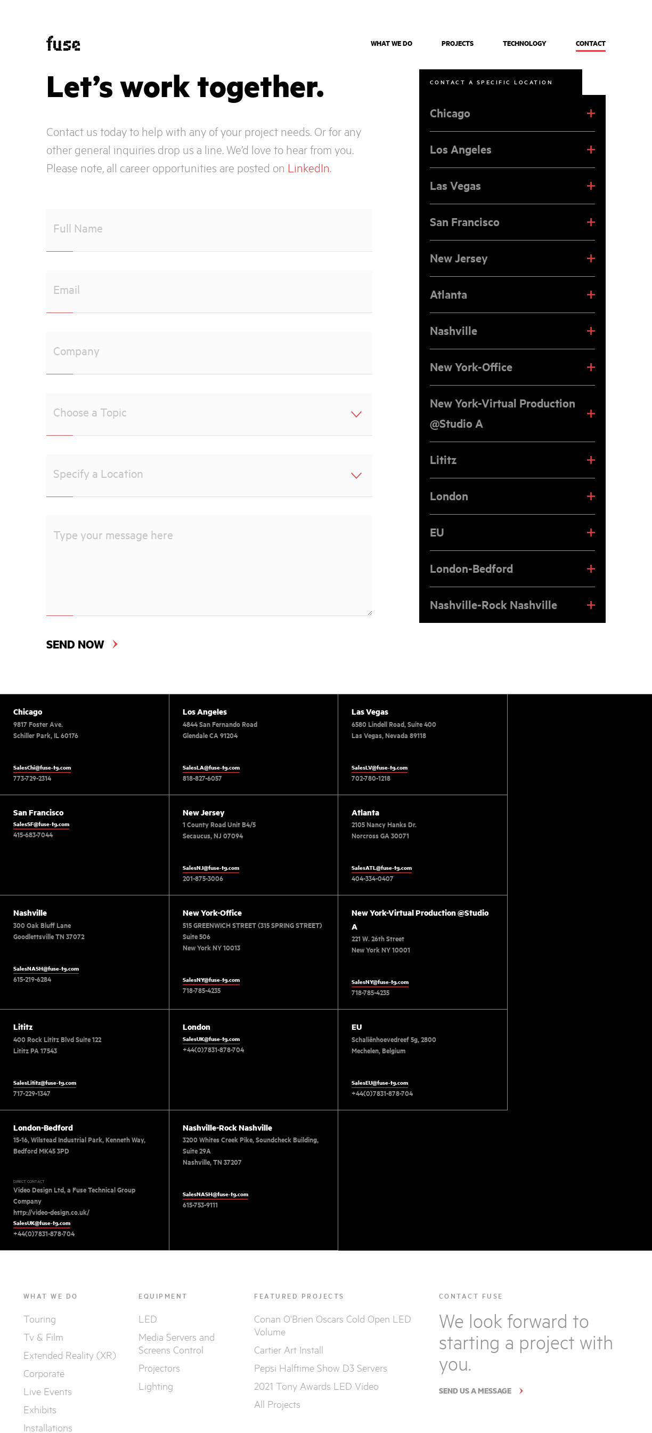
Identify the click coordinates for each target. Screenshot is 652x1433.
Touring (39, 1229)
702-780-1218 (358, 778)
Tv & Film (43, 1248)
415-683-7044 (522, 734)
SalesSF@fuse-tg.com (530, 723)
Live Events (47, 1302)
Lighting (155, 1297)
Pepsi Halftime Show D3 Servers (320, 1278)
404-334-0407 (197, 878)
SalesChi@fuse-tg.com (42, 767)
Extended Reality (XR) (69, 1266)
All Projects (277, 1315)
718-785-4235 (521, 889)
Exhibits (39, 1320)
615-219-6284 (358, 878)
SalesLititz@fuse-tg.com (207, 979)
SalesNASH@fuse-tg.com (372, 867)
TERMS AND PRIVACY (592, 1388)
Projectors (159, 1278)
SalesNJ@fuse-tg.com (41, 867)
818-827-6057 (196, 778)
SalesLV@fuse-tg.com (367, 767)
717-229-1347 (195, 990)
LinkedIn (309, 167)
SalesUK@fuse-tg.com (367, 936)
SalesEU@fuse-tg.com (530, 979)
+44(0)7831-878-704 (370, 946)
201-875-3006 (33, 878)
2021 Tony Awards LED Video (316, 1297)
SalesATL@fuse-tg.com (206, 867)
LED (147, 1229)
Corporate (43, 1284)
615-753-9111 (193, 1115)
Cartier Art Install (288, 1260)
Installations (47, 1338)
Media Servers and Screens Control (176, 1254)
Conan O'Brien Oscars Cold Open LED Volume (332, 1236)
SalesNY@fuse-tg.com (530, 879)
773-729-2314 (32, 778)
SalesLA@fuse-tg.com (204, 767)
